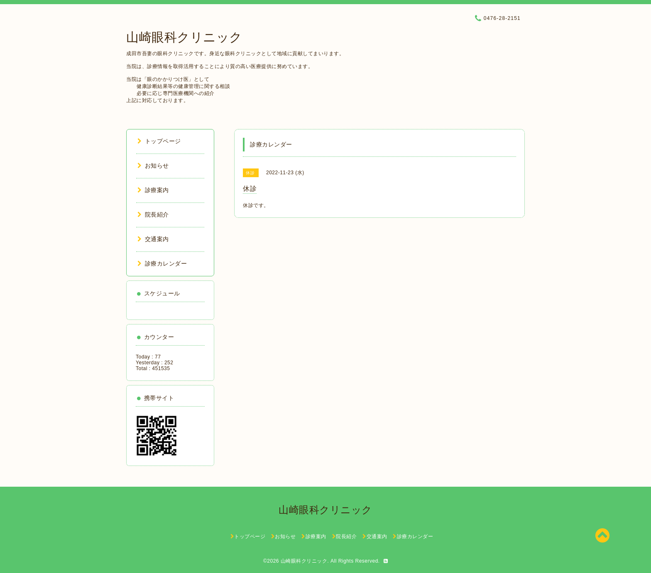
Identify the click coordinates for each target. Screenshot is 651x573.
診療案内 (153, 190)
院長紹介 (153, 214)
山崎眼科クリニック (184, 37)
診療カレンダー (162, 263)
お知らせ (153, 165)
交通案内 (153, 239)
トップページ (159, 141)
